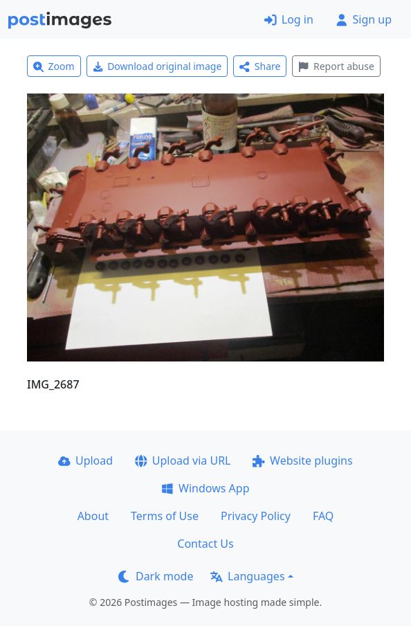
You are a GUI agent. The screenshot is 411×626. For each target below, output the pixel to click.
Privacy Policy (256, 516)
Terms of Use (165, 516)
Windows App (205, 488)
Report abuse (336, 66)
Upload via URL (182, 460)
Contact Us (205, 543)
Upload (85, 460)
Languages (247, 576)
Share (259, 66)
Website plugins (302, 460)
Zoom (54, 66)
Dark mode (155, 576)
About (93, 516)
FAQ (323, 516)
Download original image (157, 66)
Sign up (364, 19)
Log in (288, 19)
